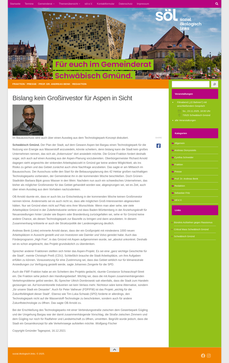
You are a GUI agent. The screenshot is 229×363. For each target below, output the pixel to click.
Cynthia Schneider (184, 157)
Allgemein (180, 143)
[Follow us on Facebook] (203, 356)
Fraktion (19, 84)
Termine (29, 3)
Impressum (143, 3)
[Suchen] (214, 84)
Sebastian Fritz (182, 193)
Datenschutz (126, 3)
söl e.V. (89, 3)
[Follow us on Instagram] (209, 356)
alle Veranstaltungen (185, 120)
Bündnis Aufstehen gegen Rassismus (193, 222)
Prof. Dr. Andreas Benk (55, 84)
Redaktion (81, 84)
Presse (32, 84)
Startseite (15, 3)
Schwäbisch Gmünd (184, 236)
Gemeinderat (45, 3)
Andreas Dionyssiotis (185, 150)
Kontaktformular (105, 3)
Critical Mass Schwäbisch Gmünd (191, 229)
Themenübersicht (68, 3)
